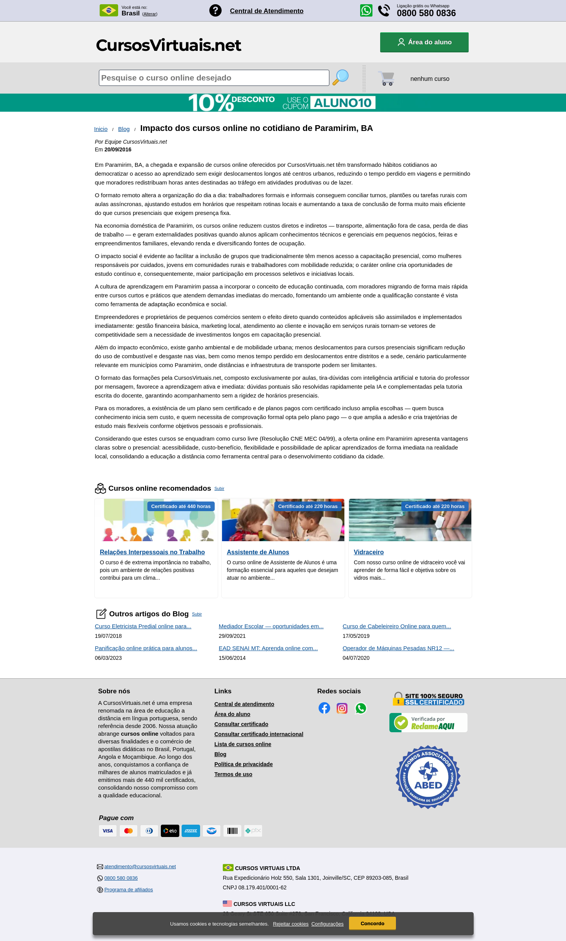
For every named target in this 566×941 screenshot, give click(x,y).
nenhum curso (430, 78)
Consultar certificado (241, 724)
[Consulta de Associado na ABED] (428, 812)
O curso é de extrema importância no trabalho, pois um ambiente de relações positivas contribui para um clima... (155, 570)
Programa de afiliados (128, 889)
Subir (219, 488)
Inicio (101, 129)
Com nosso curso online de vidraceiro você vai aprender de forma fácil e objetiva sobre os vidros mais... (409, 570)
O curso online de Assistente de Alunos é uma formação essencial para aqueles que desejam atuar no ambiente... (283, 570)
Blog (124, 129)
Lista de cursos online (242, 744)
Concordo (372, 924)
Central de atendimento (244, 704)
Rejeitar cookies (291, 924)
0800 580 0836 (426, 13)
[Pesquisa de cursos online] (214, 78)
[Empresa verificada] (428, 730)
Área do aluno (232, 714)
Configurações (327, 924)
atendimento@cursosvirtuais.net (140, 866)
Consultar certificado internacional (258, 734)
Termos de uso (233, 774)
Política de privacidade (243, 764)
